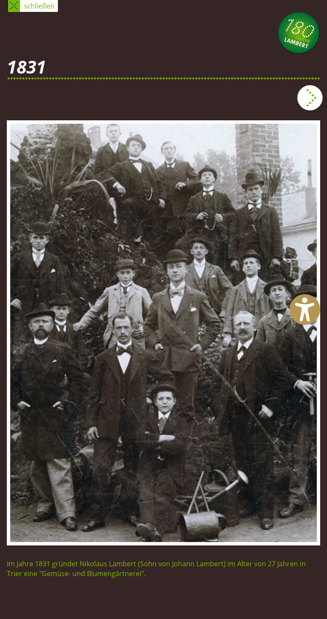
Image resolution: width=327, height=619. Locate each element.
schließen (39, 6)
